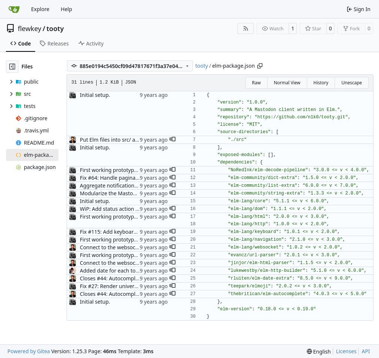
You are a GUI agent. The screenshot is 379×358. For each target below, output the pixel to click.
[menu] (319, 351)
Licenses (346, 351)
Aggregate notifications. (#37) (116, 185)
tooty (55, 28)
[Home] (14, 9)
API (366, 351)
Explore (40, 9)
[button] (172, 139)
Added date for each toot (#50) (117, 270)
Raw (256, 83)
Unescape (351, 83)
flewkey (29, 28)
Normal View (287, 83)
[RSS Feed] (245, 28)
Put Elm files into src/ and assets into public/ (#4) (139, 139)
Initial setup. (95, 94)
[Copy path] (259, 65)
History (320, 83)
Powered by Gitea (28, 351)
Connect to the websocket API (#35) (123, 247)
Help (66, 9)
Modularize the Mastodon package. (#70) (130, 193)
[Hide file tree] (12, 66)
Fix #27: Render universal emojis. (120, 286)
